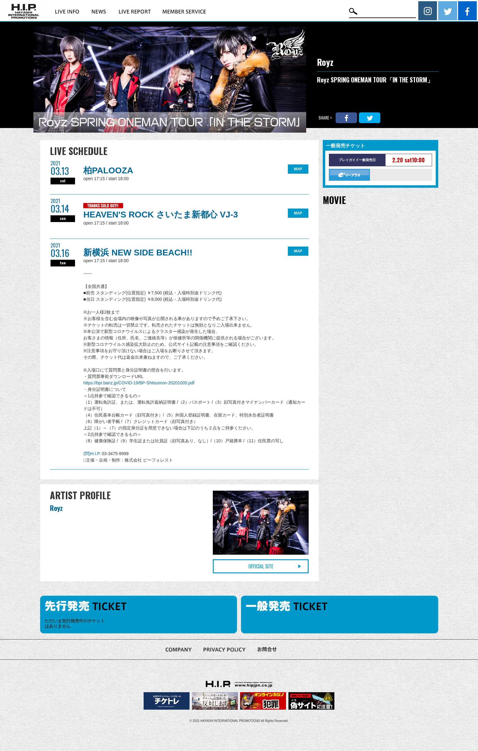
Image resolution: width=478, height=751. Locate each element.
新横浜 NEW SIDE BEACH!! (137, 252)
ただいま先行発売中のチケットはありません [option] (75, 623)
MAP (298, 169)
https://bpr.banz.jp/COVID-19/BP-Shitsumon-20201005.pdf (138, 382)
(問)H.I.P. (92, 453)
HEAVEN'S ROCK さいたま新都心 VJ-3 (160, 214)
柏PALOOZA (108, 170)
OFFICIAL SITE (260, 566)
